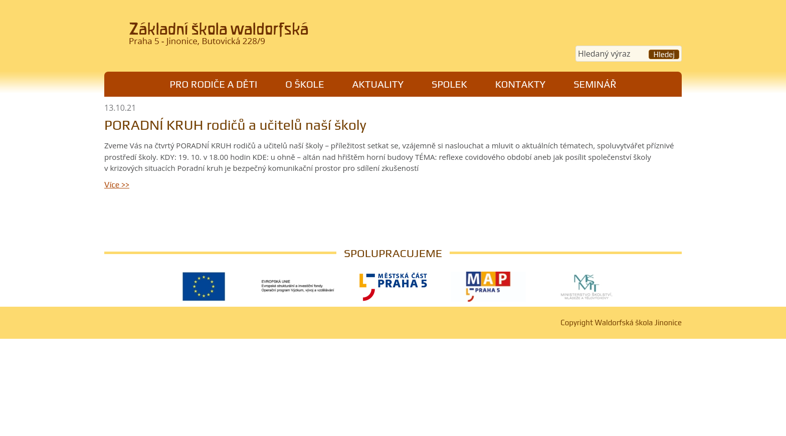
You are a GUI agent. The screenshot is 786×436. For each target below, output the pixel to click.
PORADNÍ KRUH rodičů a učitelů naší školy (235, 125)
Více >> (116, 184)
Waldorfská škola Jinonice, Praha (242, 37)
